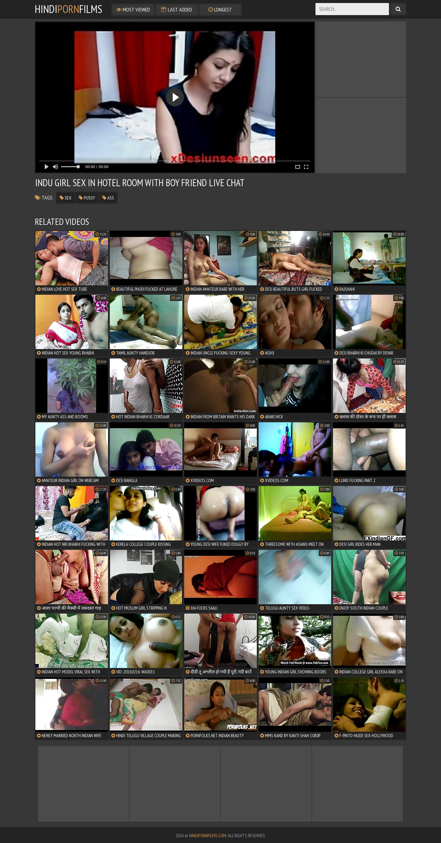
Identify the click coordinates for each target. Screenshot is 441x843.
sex (65, 198)
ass (108, 198)
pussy (87, 198)
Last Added (176, 9)
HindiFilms (68, 9)
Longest (220, 9)
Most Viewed (133, 9)
